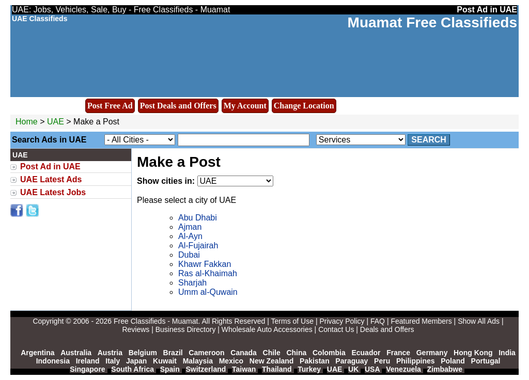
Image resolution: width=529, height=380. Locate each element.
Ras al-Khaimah (207, 273)
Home (26, 121)
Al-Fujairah (198, 245)
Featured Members (421, 321)
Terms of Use (292, 321)
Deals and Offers (387, 329)
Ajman (189, 227)
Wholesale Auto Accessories (267, 329)
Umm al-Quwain (208, 292)
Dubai (189, 254)
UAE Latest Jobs (53, 192)
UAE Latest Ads (51, 179)
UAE (55, 121)
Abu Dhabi (197, 217)
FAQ (377, 321)
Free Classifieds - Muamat (156, 321)
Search (428, 139)
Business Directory (185, 329)
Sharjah (192, 282)
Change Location (304, 105)
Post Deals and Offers (178, 105)
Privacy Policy (341, 321)
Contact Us (336, 329)
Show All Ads (479, 321)
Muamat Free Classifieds (432, 22)
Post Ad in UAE (50, 166)
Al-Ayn (190, 236)
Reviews (135, 329)
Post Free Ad (110, 105)
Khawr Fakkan (204, 264)
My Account (245, 105)
